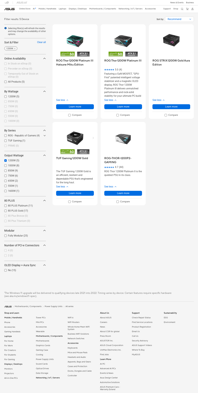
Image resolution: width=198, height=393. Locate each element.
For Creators (10, 350)
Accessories (9, 327)
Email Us (136, 331)
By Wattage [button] (25, 91)
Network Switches (76, 338)
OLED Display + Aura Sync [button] (25, 265)
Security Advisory (140, 340)
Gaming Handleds (12, 331)
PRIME (13, 145)
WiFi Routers (73, 322)
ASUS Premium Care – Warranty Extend (110, 388)
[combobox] (179, 19)
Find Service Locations (142, 322)
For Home (8, 341)
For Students (10, 355)
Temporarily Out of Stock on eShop (23, 75)
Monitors (8, 369)
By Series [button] (25, 130)
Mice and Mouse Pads (77, 352)
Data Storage (42, 373)
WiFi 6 (70, 317)
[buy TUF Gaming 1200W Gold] (72, 158)
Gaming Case (42, 350)
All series (69, 306)
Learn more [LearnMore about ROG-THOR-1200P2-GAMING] (123, 193)
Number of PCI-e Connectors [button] (25, 245)
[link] (9, 9)
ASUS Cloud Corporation (111, 345)
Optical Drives (42, 368)
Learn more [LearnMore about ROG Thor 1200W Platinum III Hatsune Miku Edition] (75, 106)
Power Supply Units (45, 359)
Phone (7, 322)
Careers (103, 322)
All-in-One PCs (11, 378)
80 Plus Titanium (19, 220)
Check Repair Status (141, 317)
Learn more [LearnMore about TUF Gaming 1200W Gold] (75, 193)
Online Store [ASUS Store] (24, 9)
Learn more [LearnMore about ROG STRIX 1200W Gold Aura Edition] (171, 106)
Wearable (40, 331)
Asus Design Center (109, 378)
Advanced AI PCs (108, 368)
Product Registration (141, 327)
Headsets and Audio (77, 357)
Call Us (135, 336)
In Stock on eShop (19, 63)
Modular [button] (25, 230)
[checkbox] (25, 101)
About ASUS (105, 317)
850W (13, 101)
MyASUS (136, 354)
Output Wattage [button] (25, 155)
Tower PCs (41, 317)
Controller (72, 375)
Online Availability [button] (25, 58)
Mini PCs (40, 322)
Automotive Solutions (110, 382)
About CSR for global (109, 331)
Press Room (105, 336)
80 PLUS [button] (25, 200)
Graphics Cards (43, 345)
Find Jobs (104, 354)
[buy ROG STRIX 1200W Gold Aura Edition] (171, 63)
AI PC (102, 364)
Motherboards (42, 341)
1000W (13, 120)
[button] (177, 2)
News (102, 327)
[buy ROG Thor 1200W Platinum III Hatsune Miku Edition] (75, 63)
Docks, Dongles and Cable (80, 371)
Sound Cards (42, 364)
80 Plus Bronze (18, 215)
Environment (169, 322)
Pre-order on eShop (20, 68)
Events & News (106, 373)
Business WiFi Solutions (78, 334)
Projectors (9, 373)
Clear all (41, 42)
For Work (8, 345)
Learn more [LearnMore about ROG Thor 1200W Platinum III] (123, 106)
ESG (166, 317)
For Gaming (9, 359)
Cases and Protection (77, 366)
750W (13, 106)
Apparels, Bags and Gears (79, 362)
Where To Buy (138, 350)
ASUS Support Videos (142, 345)
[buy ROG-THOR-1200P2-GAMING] (123, 160)
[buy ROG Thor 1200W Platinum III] (123, 61)
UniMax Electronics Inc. (110, 350)
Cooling (39, 354)
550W (13, 116)
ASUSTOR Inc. (106, 340)
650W (13, 111)
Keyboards (73, 348)
